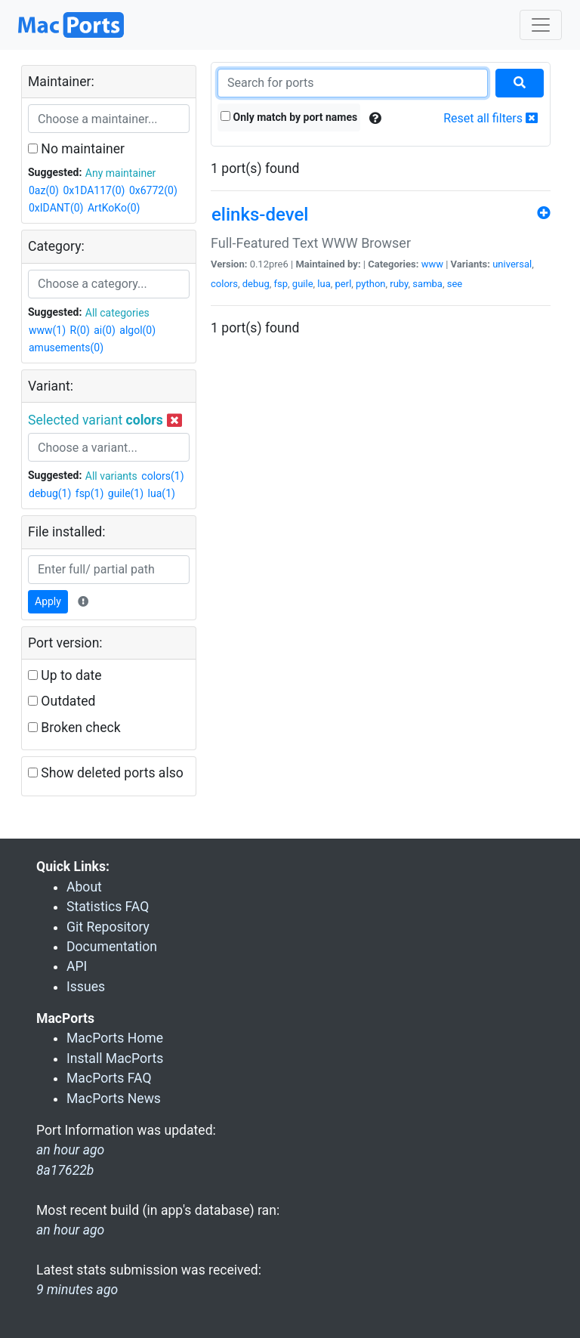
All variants (111, 476)
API (76, 966)
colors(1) (162, 476)
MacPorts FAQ (109, 1078)
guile (302, 283)
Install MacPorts (114, 1058)
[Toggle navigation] (541, 25)
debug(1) (50, 493)
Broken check (74, 727)
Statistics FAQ (107, 906)
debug (256, 283)
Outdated (61, 701)
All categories (117, 313)
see (455, 283)
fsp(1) (90, 493)
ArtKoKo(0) (114, 208)
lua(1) (161, 493)
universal (512, 264)
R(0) (80, 330)
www (432, 264)
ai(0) (105, 330)
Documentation (111, 946)
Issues (85, 986)
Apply (48, 601)
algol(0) (137, 330)
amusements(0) (66, 347)
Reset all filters (490, 118)
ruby (399, 283)
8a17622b (65, 1170)
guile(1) (125, 493)
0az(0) (44, 190)
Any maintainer (120, 173)
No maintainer (76, 148)
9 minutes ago (77, 1289)
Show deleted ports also (106, 772)
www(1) (47, 330)
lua (323, 283)
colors (224, 283)
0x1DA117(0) (94, 190)
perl (343, 283)
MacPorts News (113, 1098)
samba (427, 283)
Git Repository (108, 927)
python (370, 283)
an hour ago (70, 1230)
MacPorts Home (114, 1038)
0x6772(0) (153, 190)
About (84, 887)
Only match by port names (289, 117)
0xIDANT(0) (56, 208)
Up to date (65, 675)
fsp (281, 283)
